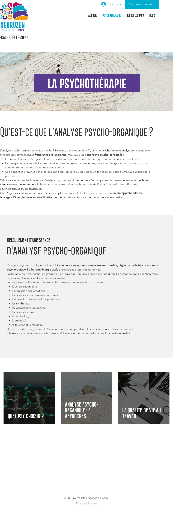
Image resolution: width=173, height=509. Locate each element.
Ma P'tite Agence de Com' (92, 497)
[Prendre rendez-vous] (142, 4)
